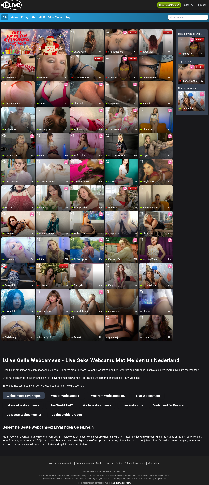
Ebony (24, 17)
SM (33, 17)
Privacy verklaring (85, 457)
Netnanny (150, 473)
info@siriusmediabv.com (120, 477)
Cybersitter (161, 473)
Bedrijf (119, 457)
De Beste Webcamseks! (24, 409)
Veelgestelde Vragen (66, 409)
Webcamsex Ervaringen (24, 390)
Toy (68, 17)
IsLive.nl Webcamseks (23, 399)
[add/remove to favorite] (73, 26)
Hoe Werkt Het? (61, 399)
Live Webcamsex (148, 390)
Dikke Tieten (55, 17)
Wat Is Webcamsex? (66, 390)
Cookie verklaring (104, 457)
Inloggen (202, 6)
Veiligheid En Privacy (168, 399)
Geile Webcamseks (97, 399)
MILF (42, 17)
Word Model (154, 457)
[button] (188, 6)
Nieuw (14, 17)
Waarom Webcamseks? (108, 390)
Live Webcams (132, 399)
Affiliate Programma (135, 457)
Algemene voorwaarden (61, 457)
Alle (5, 17)
